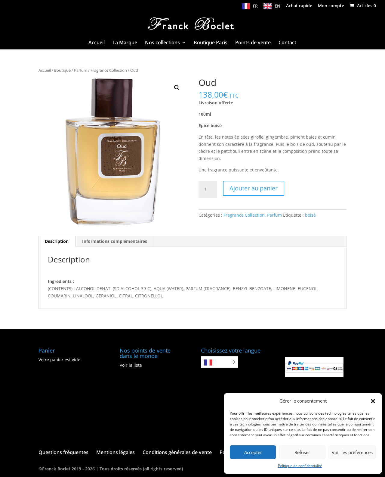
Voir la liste (131, 365)
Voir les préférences (352, 452)
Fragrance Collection (109, 70)
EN (277, 6)
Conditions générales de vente (177, 452)
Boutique (62, 70)
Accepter (253, 452)
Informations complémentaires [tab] (114, 241)
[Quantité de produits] (208, 189)
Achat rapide (299, 6)
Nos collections (162, 43)
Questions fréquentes (63, 452)
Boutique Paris (210, 43)
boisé (310, 215)
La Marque (124, 43)
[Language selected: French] (219, 362)
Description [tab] (57, 241)
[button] (373, 401)
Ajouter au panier (253, 188)
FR (255, 6)
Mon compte (331, 6)
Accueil (96, 43)
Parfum (80, 70)
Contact (287, 43)
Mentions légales (115, 452)
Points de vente (253, 43)
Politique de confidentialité (300, 465)
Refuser (302, 452)
